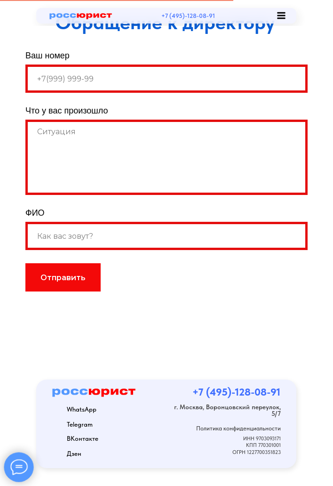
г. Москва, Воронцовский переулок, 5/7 (227, 410)
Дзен (74, 453)
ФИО (35, 213)
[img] (239, 15)
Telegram (80, 424)
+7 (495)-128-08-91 (188, 15)
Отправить (63, 277)
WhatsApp (81, 409)
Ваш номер (47, 55)
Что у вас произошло (66, 110)
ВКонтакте (82, 438)
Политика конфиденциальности (238, 428)
